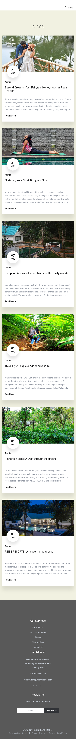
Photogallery (38, 642)
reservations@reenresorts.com (38, 680)
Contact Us (38, 647)
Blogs (38, 637)
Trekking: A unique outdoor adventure (27, 366)
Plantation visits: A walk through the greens (30, 458)
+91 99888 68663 (38, 673)
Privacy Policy (38, 733)
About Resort (38, 627)
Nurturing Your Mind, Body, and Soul (26, 180)
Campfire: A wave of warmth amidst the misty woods (36, 273)
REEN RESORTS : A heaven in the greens (29, 551)
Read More (10, 115)
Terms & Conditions (18, 733)
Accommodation (38, 632)
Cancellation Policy (58, 733)
